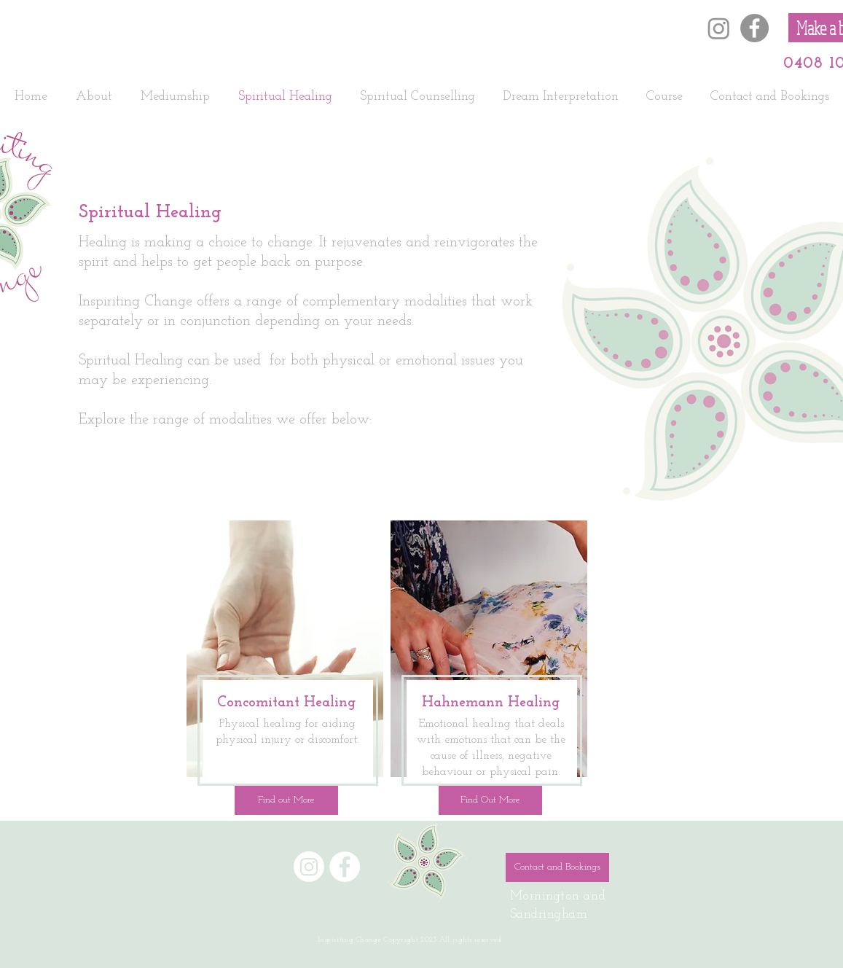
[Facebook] (754, 28)
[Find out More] (286, 800)
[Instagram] (719, 28)
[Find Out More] (490, 800)
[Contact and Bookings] (557, 867)
